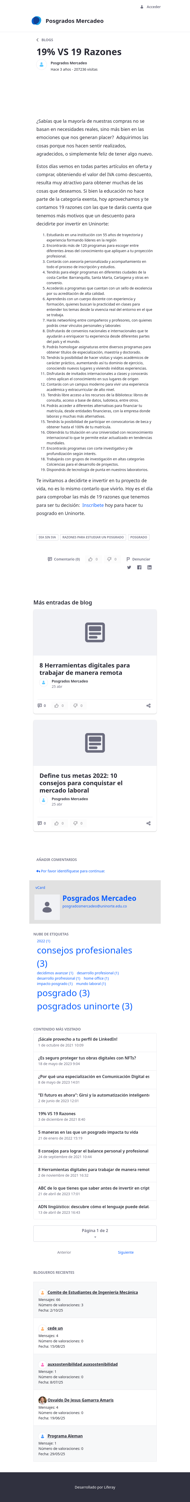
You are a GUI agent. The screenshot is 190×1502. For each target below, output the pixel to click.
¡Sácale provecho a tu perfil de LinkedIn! (77, 1039)
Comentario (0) (64, 559)
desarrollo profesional (98, 972)
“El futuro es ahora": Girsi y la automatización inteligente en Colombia (93, 1095)
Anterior (64, 1252)
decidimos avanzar (55, 972)
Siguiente (126, 1252)
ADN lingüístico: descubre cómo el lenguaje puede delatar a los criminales (93, 1206)
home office (96, 978)
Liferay (109, 1487)
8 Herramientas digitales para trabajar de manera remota (84, 669)
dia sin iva (47, 537)
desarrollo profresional (58, 978)
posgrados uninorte (84, 1006)
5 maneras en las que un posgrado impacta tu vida (88, 1132)
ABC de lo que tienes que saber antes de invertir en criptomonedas (93, 1188)
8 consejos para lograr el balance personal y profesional (93, 1151)
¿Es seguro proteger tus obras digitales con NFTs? (87, 1058)
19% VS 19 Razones (57, 1113)
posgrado (138, 537)
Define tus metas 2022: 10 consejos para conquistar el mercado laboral (81, 782)
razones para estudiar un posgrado (93, 537)
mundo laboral (91, 983)
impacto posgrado (55, 983)
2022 (43, 940)
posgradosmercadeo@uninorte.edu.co (94, 906)
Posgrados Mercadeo (69, 62)
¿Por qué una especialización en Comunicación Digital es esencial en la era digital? (93, 1076)
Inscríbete (93, 505)
